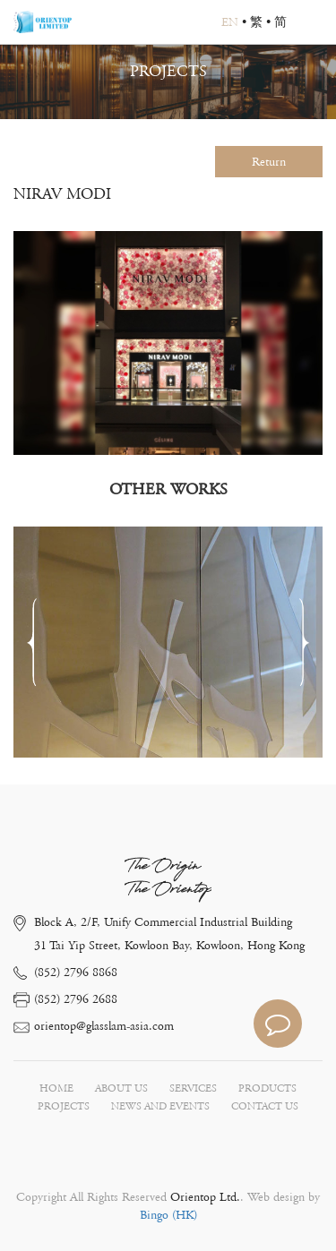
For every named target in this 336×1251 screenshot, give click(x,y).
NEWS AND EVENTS (160, 1106)
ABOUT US (121, 1088)
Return (269, 162)
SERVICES (193, 1088)
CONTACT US (264, 1106)
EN (229, 22)
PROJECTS (64, 1106)
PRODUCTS (267, 1088)
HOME (56, 1088)
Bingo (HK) (168, 1215)
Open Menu (313, 22)
